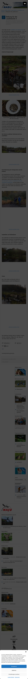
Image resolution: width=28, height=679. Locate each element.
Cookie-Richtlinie (11, 677)
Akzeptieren (14, 666)
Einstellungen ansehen (14, 674)
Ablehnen (14, 670)
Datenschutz (17, 677)
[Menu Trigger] (25, 3)
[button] (26, 652)
